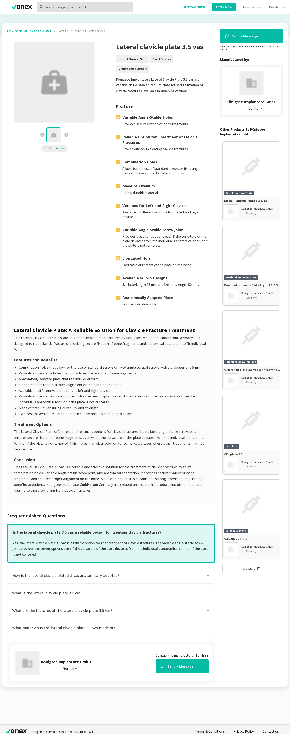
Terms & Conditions (210, 731)
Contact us (271, 731)
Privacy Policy (244, 731)
